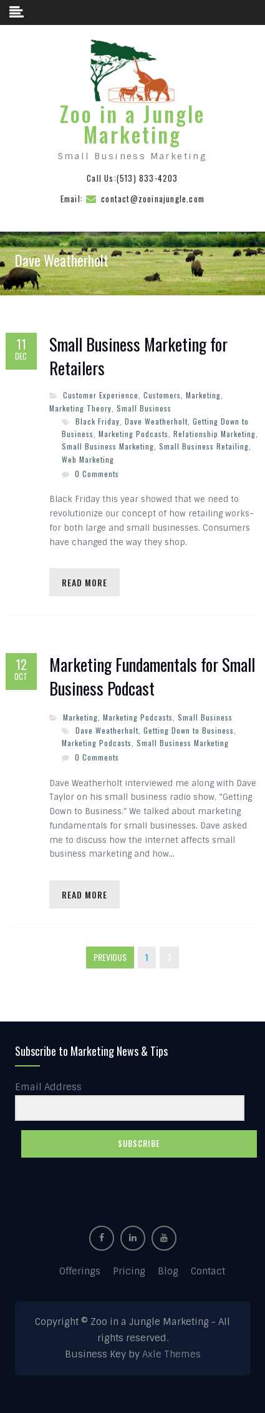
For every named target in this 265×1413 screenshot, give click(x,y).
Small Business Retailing (204, 446)
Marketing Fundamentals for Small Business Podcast (152, 677)
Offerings (79, 1271)
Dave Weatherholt (156, 421)
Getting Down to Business (188, 730)
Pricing (129, 1271)
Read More (84, 582)
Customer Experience (100, 395)
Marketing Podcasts (133, 433)
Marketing (203, 395)
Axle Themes (171, 1354)
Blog (168, 1271)
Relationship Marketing (214, 433)
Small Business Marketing (108, 446)
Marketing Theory (80, 408)
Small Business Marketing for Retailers (138, 356)
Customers (162, 395)
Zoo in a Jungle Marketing (132, 124)
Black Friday (97, 421)
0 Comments (97, 473)
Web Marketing (88, 459)
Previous (110, 956)
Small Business (144, 408)
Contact (208, 1271)
